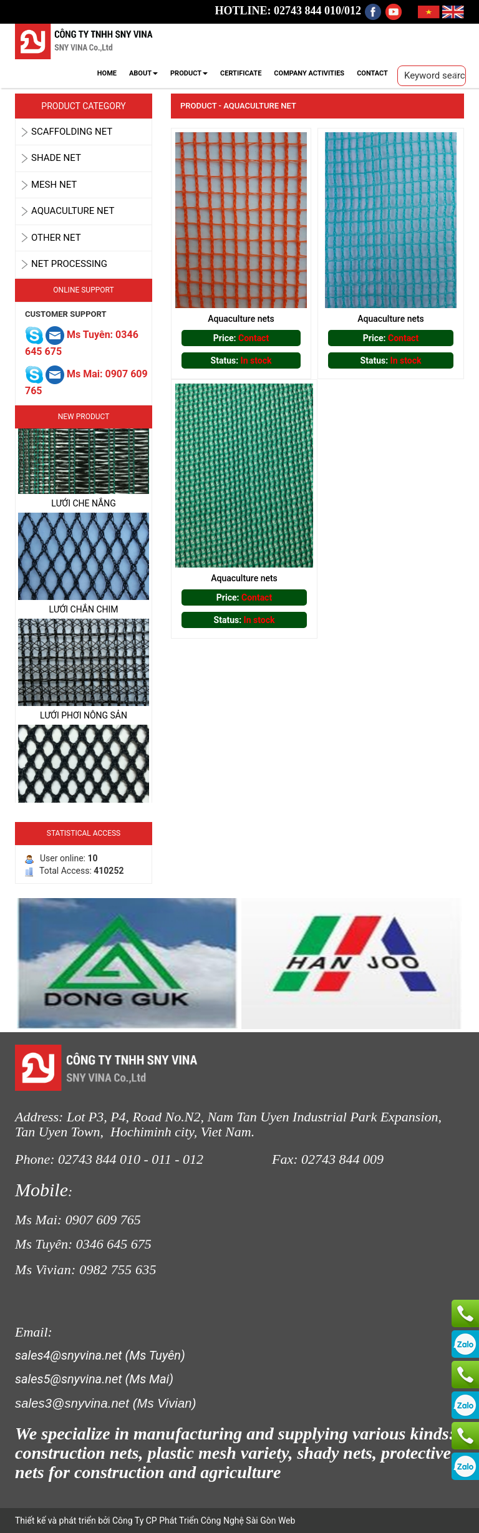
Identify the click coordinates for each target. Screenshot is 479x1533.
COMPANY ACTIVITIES (309, 73)
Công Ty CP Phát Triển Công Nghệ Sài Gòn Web (202, 1521)
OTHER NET (56, 237)
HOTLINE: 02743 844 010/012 (288, 10)
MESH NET (54, 184)
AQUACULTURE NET (72, 210)
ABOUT (143, 73)
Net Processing (69, 263)
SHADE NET (56, 157)
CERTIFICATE (240, 73)
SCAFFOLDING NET (71, 131)
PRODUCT (189, 73)
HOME (107, 73)
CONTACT (372, 73)
